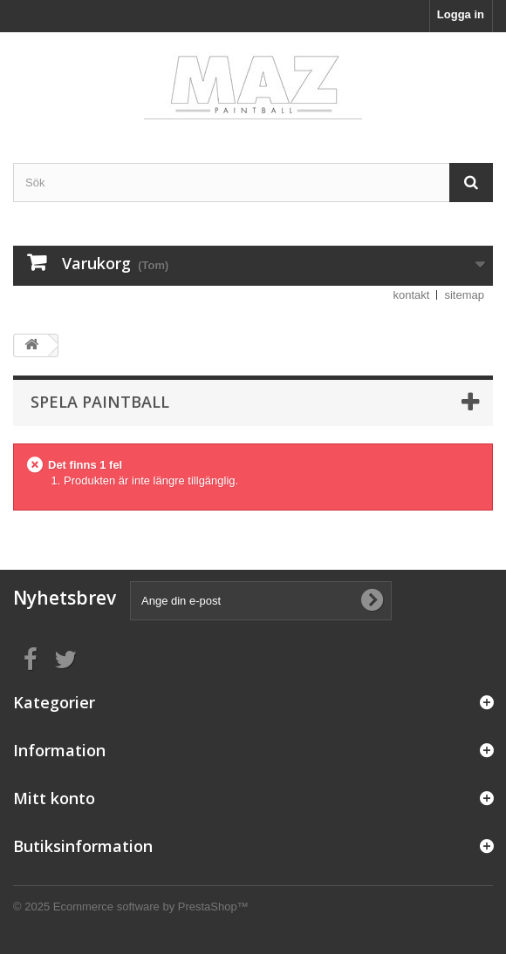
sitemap (464, 294)
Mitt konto (54, 798)
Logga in (460, 14)
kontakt (411, 294)
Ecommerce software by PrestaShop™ (151, 906)
